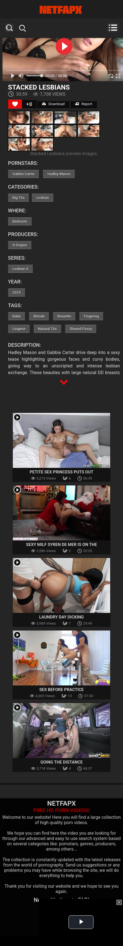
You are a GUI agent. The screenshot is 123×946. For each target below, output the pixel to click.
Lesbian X (20, 269)
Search (9, 27)
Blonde (39, 316)
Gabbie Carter (24, 174)
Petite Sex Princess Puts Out (61, 472)
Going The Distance (61, 762)
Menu (113, 28)
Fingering (91, 316)
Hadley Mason (58, 174)
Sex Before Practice (61, 689)
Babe (17, 316)
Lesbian (42, 198)
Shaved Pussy (81, 329)
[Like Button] (15, 104)
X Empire (20, 245)
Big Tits (18, 198)
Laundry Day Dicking (61, 617)
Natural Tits (47, 329)
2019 (17, 292)
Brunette (64, 316)
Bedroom (20, 221)
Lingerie (19, 329)
